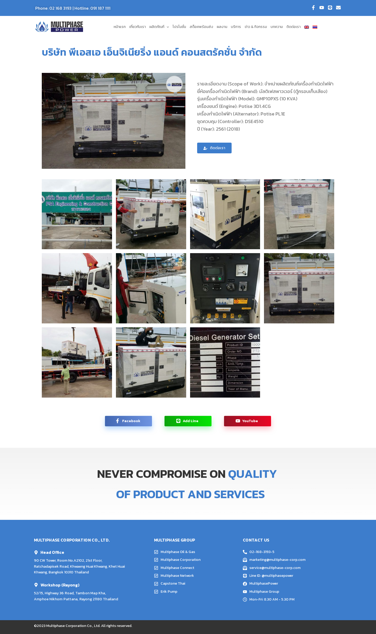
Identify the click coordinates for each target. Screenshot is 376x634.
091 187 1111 (100, 8)
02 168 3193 (60, 8)
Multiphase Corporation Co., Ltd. (73, 626)
